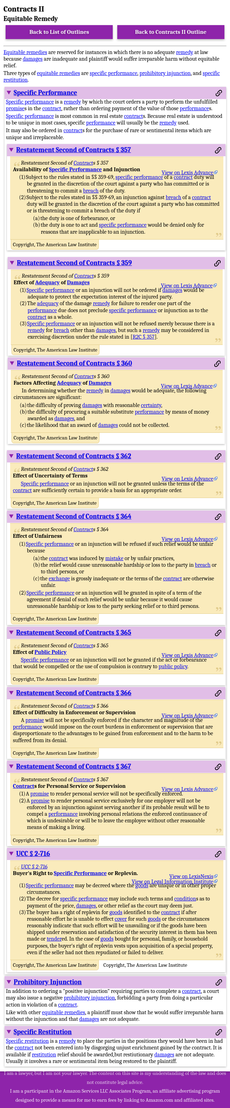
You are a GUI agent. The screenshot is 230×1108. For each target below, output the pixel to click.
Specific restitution (27, 1041)
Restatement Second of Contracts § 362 (73, 456)
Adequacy (47, 282)
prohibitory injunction (165, 73)
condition (185, 899)
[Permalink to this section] (219, 93)
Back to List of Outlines (59, 32)
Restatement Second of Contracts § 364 (73, 516)
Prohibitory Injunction (48, 982)
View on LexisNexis (191, 876)
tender (54, 939)
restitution (44, 1055)
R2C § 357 (144, 337)
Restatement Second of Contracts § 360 (74, 363)
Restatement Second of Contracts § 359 (74, 263)
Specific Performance (45, 93)
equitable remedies (58, 73)
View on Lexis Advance (187, 172)
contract (51, 108)
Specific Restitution (43, 1032)
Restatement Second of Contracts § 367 (73, 766)
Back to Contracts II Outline (170, 32)
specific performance (113, 73)
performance (194, 108)
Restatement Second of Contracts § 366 (73, 693)
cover (121, 919)
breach (91, 191)
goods (141, 885)
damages (33, 59)
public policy (172, 666)
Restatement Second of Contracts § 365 (73, 632)
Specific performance (30, 102)
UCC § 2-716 (33, 854)
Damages (78, 282)
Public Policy (51, 652)
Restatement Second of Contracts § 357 (73, 150)
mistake (114, 558)
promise (15, 108)
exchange (59, 578)
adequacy (48, 303)
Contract (83, 163)
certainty (151, 405)
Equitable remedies (25, 52)
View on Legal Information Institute (172, 882)
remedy (184, 52)
